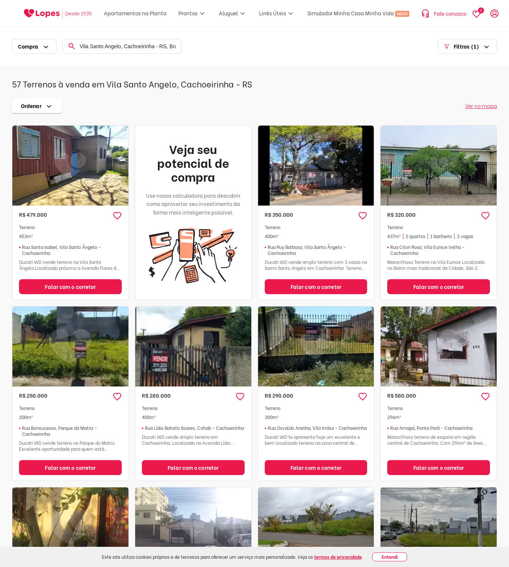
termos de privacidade (338, 557)
